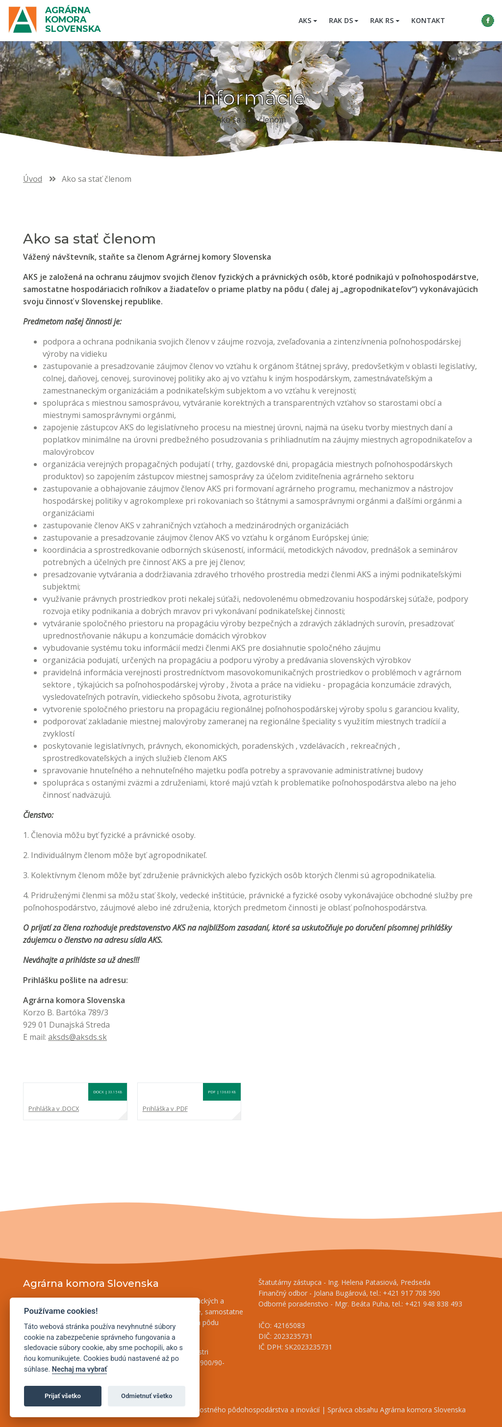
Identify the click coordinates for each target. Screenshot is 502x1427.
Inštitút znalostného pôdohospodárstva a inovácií (241, 1409)
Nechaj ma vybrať (79, 1369)
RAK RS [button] (382, 20)
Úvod (32, 178)
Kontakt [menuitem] (428, 20)
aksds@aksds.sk (77, 1037)
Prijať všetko (63, 1396)
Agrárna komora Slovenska (72, 19)
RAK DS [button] (341, 20)
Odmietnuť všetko (146, 1396)
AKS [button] (305, 20)
